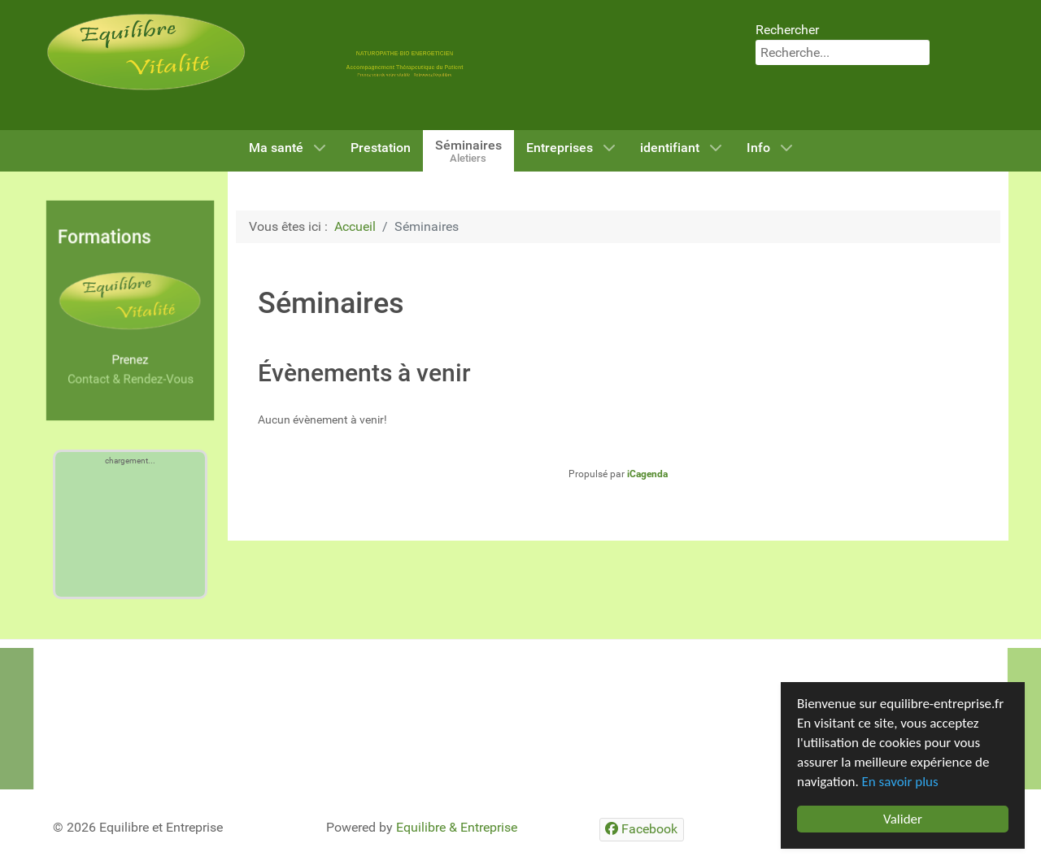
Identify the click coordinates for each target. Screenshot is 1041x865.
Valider (902, 819)
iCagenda (647, 474)
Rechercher (787, 29)
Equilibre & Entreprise (456, 827)
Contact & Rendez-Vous (130, 379)
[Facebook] (641, 829)
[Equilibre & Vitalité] (146, 51)
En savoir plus (900, 781)
